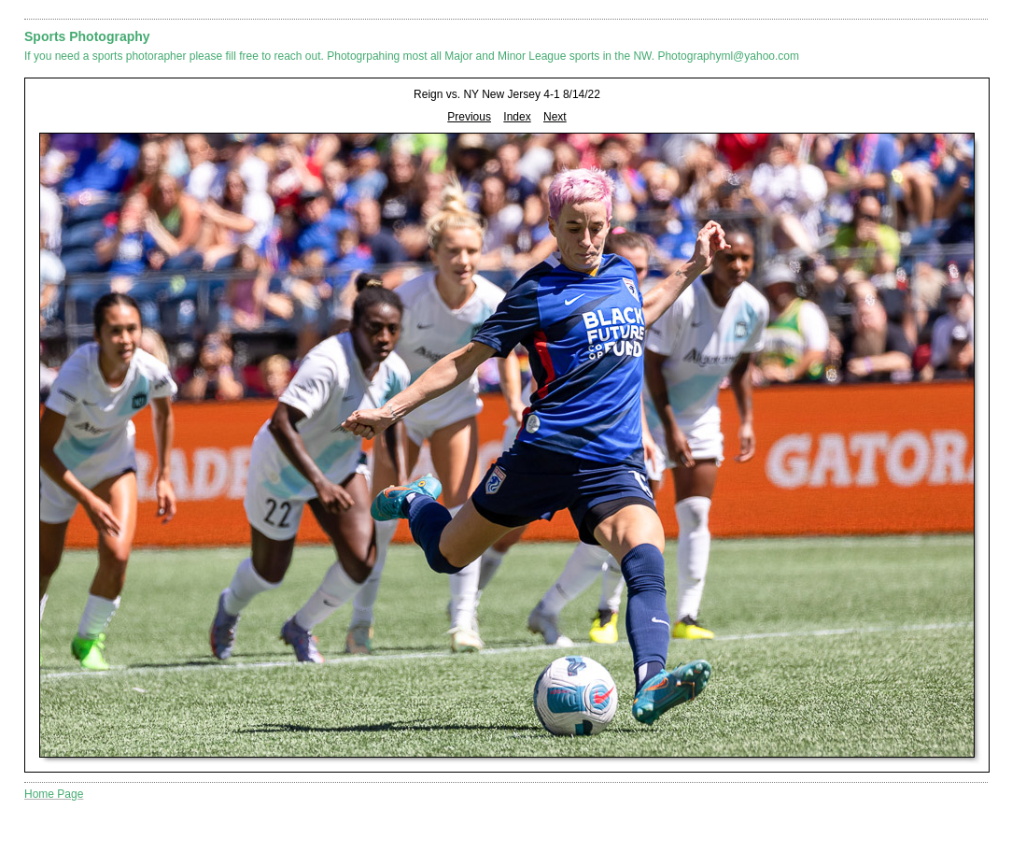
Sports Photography (87, 36)
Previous (469, 116)
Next (555, 116)
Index (516, 116)
